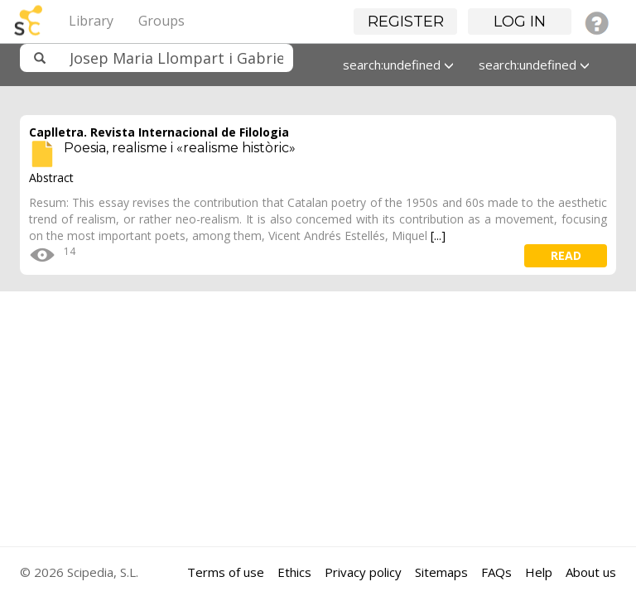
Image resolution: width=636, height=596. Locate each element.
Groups (161, 21)
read (566, 255)
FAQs (496, 572)
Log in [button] (520, 21)
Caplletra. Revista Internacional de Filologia (159, 132)
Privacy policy (363, 572)
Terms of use (225, 572)
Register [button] (406, 21)
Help (538, 572)
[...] (438, 235)
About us (591, 572)
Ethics (294, 572)
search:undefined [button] (398, 64)
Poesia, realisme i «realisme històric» (180, 148)
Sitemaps (441, 572)
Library (91, 21)
